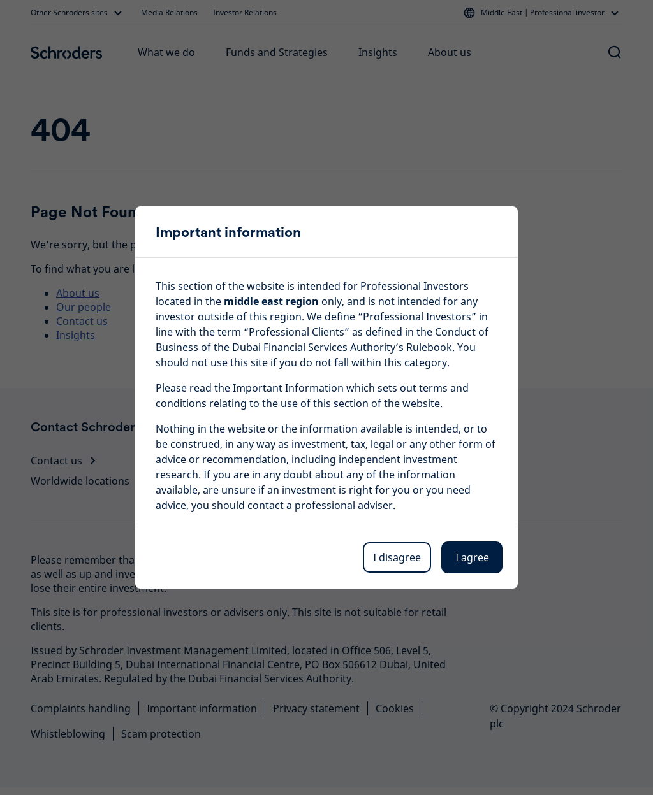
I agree (472, 557)
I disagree (397, 557)
